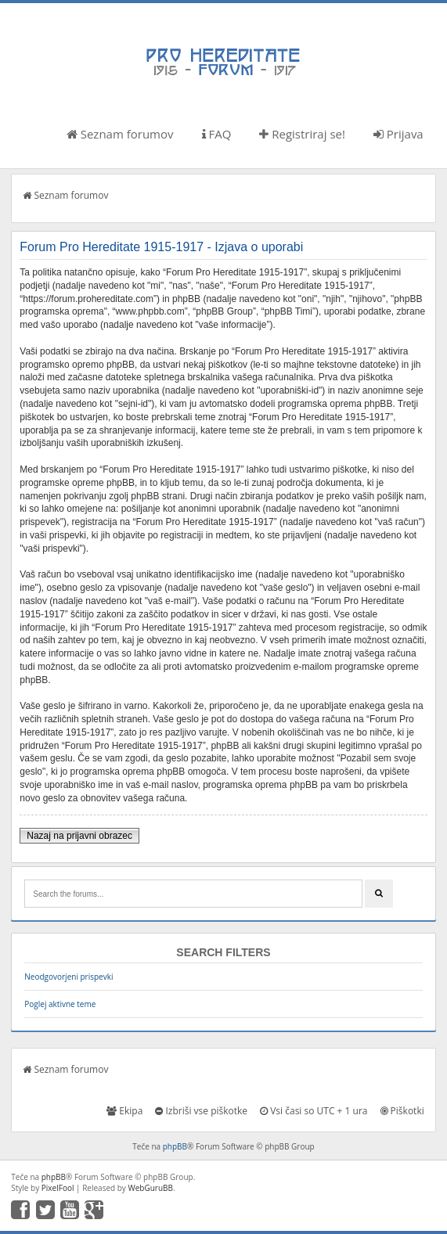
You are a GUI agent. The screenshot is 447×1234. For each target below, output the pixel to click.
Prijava (398, 134)
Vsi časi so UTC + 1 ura (313, 1110)
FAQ (217, 134)
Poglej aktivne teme (60, 1003)
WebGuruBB (150, 1187)
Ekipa (124, 1110)
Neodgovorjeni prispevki (68, 976)
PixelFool (57, 1187)
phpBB (175, 1146)
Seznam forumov (120, 134)
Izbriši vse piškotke (201, 1110)
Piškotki (402, 1110)
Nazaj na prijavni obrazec (79, 835)
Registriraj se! (302, 134)
